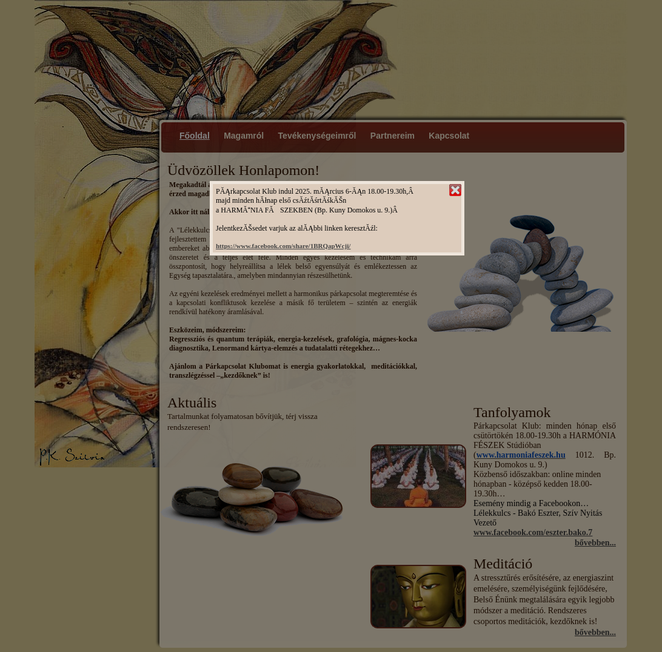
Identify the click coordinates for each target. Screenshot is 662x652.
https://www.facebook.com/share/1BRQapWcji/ (283, 245)
